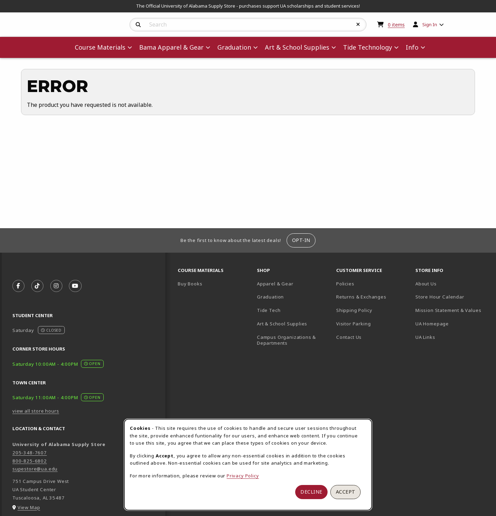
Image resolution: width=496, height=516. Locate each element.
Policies (345, 284)
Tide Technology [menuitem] (367, 47)
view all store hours (35, 411)
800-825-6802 (29, 461)
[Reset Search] (358, 24)
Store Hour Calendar (452, 296)
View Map (29, 507)
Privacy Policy (243, 476)
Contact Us (349, 337)
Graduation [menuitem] (234, 47)
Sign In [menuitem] (429, 24)
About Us (426, 284)
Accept (345, 491)
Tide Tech (268, 310)
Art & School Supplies (282, 324)
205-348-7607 (29, 452)
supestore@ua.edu (35, 469)
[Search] (138, 25)
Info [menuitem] (412, 47)
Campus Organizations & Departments (294, 340)
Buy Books (190, 284)
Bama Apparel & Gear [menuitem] (171, 47)
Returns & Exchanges (361, 297)
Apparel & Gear (275, 284)
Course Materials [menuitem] (100, 47)
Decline (311, 491)
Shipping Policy (354, 310)
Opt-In (301, 240)
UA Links (425, 337)
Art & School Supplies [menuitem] (297, 47)
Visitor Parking (353, 324)
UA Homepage (452, 323)
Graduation (270, 297)
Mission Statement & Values (448, 310)
